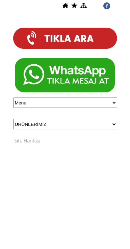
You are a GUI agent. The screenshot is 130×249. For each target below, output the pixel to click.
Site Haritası (28, 140)
